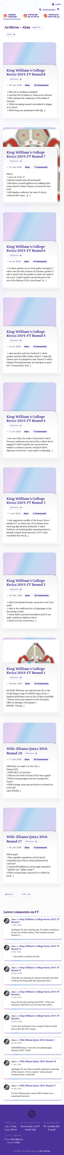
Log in (58, 4)
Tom (13, 1126)
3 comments (39, 513)
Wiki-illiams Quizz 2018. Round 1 (37, 1040)
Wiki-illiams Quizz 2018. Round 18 (38, 1061)
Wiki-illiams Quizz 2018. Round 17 (38, 1085)
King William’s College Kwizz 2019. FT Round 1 (35, 921)
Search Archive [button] (52, 9)
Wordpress (17, 1139)
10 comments (41, 85)
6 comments (39, 346)
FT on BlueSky (52, 1126)
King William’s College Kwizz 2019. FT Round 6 (35, 993)
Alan (27, 85)
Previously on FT (30, 1126)
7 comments (40, 167)
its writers (45, 1151)
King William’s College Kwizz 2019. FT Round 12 (35, 947)
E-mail (51, 1129)
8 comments (40, 261)
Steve (14, 1129)
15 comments (41, 683)
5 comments (40, 847)
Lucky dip (30, 1129)
